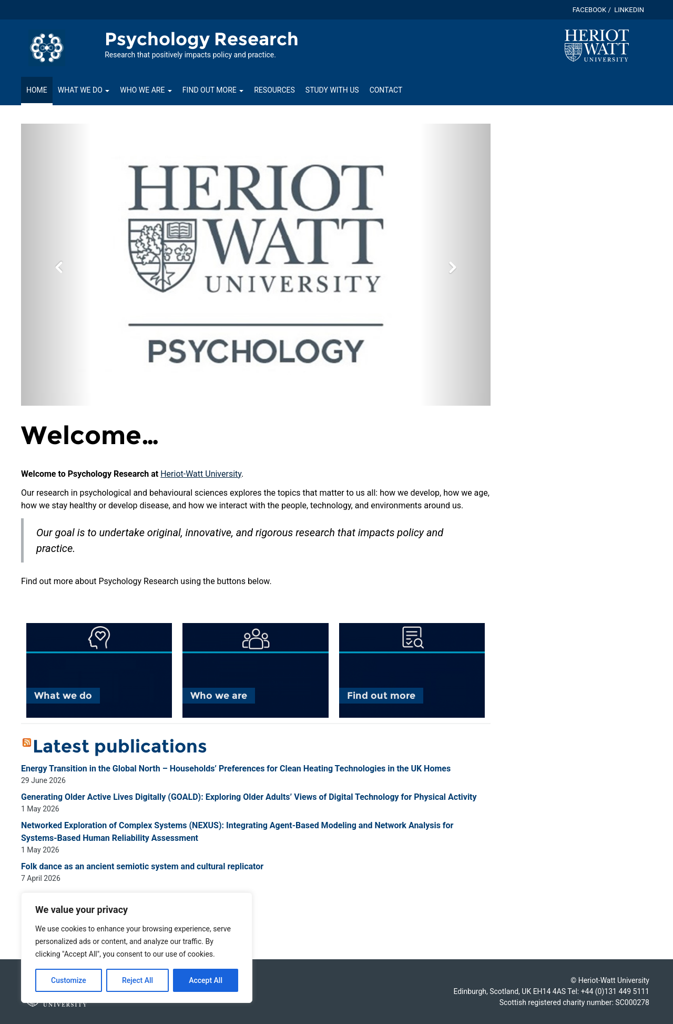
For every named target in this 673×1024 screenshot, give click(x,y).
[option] (256, 265)
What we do (83, 90)
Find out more (212, 90)
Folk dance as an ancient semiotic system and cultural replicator (142, 866)
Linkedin (629, 10)
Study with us (332, 90)
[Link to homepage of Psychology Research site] (46, 48)
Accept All (205, 980)
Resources (274, 90)
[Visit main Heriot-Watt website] (597, 45)
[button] (56, 265)
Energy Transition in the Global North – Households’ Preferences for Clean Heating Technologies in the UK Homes (236, 769)
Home (36, 90)
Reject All (137, 980)
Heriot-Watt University (200, 474)
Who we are (146, 90)
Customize (68, 980)
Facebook (590, 10)
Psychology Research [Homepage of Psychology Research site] (202, 39)
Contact (386, 90)
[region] (136, 947)
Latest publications (120, 746)
